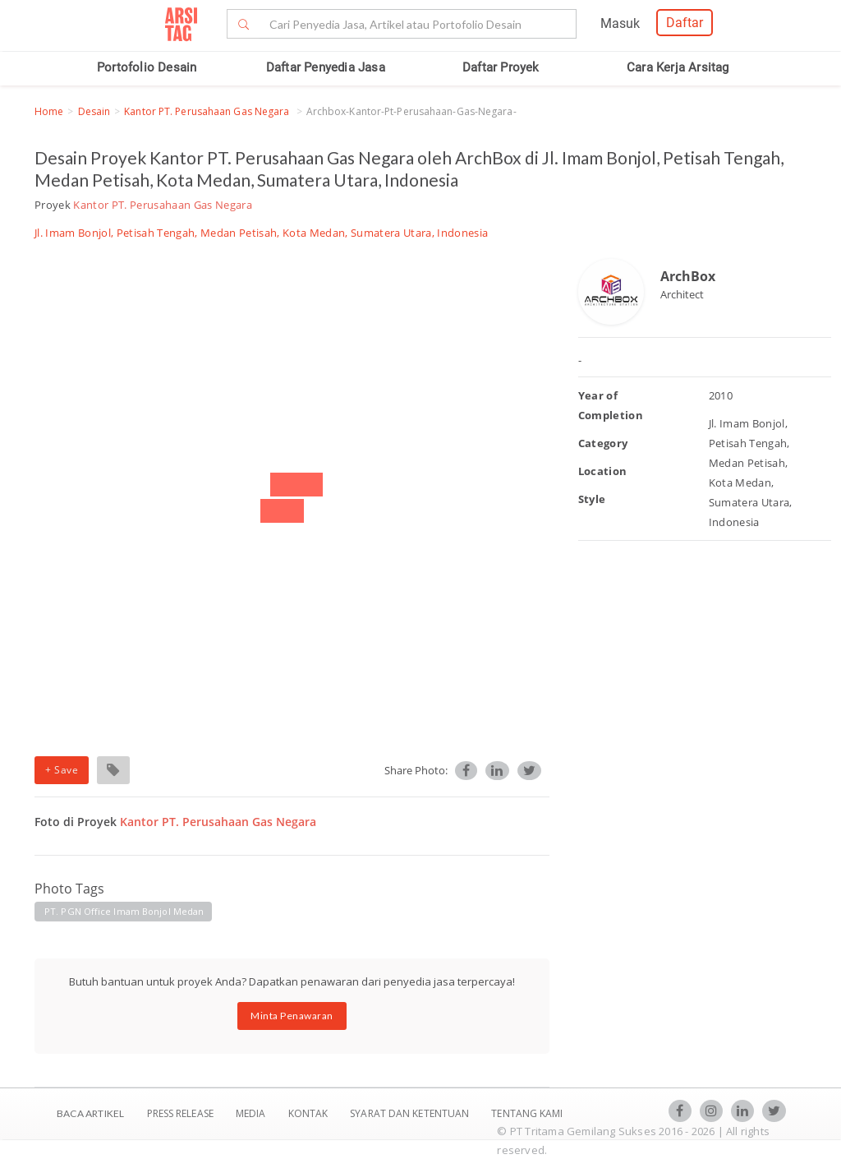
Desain (94, 111)
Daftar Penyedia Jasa (325, 67)
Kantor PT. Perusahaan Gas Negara (208, 111)
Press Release (180, 1113)
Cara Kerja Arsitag (678, 67)
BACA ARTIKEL (90, 1113)
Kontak (309, 1113)
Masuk (620, 23)
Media (252, 1113)
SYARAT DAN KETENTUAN (410, 1113)
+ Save (61, 770)
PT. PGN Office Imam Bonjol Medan (124, 911)
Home (48, 111)
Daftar (684, 22)
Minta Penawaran (291, 1015)
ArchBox (687, 276)
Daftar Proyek (501, 67)
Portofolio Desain (146, 67)
